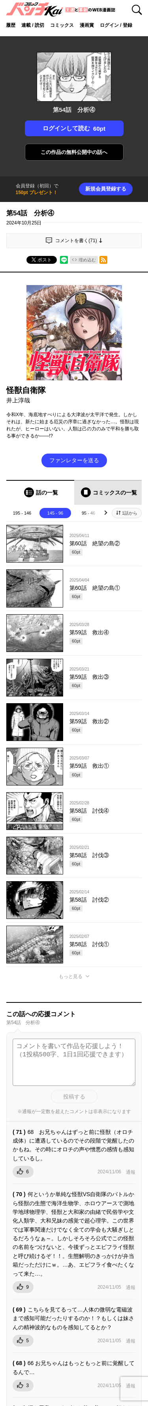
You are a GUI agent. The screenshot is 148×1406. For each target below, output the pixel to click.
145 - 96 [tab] (55, 513)
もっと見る (70, 976)
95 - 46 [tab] (88, 513)
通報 (130, 1172)
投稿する (74, 1096)
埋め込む (87, 259)
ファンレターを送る (74, 460)
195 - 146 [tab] (22, 513)
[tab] (40, 492)
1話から (129, 513)
